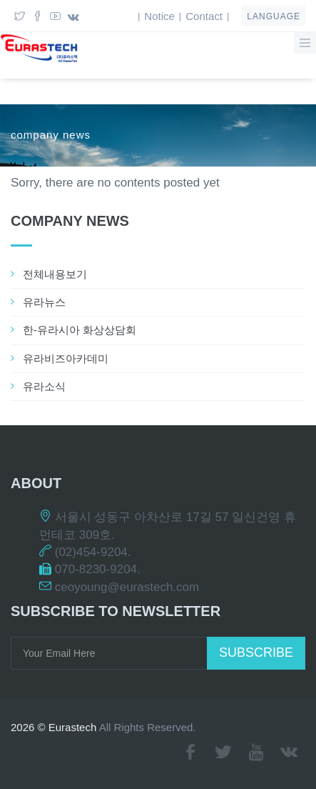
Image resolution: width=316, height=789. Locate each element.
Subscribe (256, 652)
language (273, 16)
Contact (204, 16)
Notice (159, 16)
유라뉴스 (44, 302)
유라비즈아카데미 (65, 358)
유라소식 (44, 386)
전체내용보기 (55, 274)
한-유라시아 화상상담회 (79, 330)
